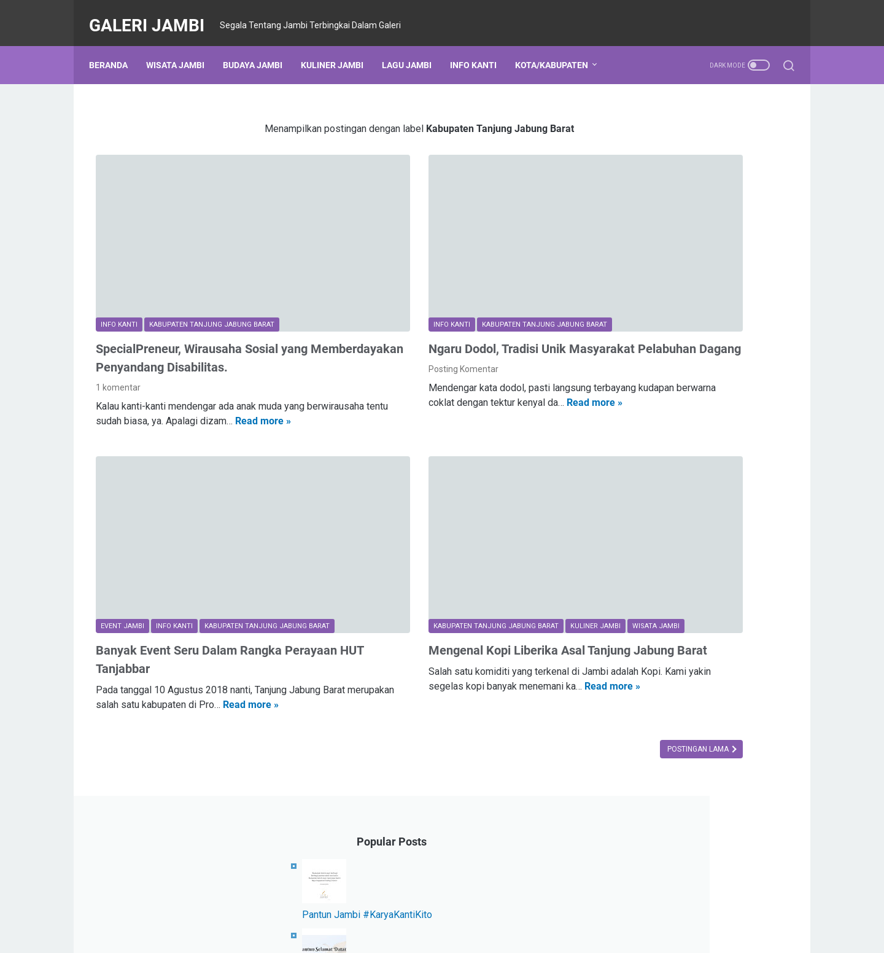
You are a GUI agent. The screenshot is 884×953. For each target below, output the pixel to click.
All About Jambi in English (720, 831)
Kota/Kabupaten (558, 48)
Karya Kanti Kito (745, 740)
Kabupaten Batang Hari (655, 740)
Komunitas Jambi (644, 672)
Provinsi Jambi (638, 763)
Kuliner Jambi (339, 48)
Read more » (124, 393)
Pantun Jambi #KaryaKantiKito (681, 193)
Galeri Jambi (153, 14)
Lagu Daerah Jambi (732, 604)
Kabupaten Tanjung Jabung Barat (675, 785)
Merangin (700, 763)
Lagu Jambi (413, 48)
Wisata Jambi (182, 48)
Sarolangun (632, 831)
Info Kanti (480, 48)
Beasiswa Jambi (642, 853)
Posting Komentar (372, 326)
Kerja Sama (632, 808)
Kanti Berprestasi (703, 808)
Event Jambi (634, 649)
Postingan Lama (516, 684)
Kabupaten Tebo (642, 626)
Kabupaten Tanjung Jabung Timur (676, 694)
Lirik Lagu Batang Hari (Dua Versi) (688, 431)
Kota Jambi (632, 581)
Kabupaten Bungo (645, 604)
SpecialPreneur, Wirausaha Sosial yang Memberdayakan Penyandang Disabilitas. (202, 306)
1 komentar (118, 344)
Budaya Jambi (259, 48)
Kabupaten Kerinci (645, 717)
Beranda (115, 48)
